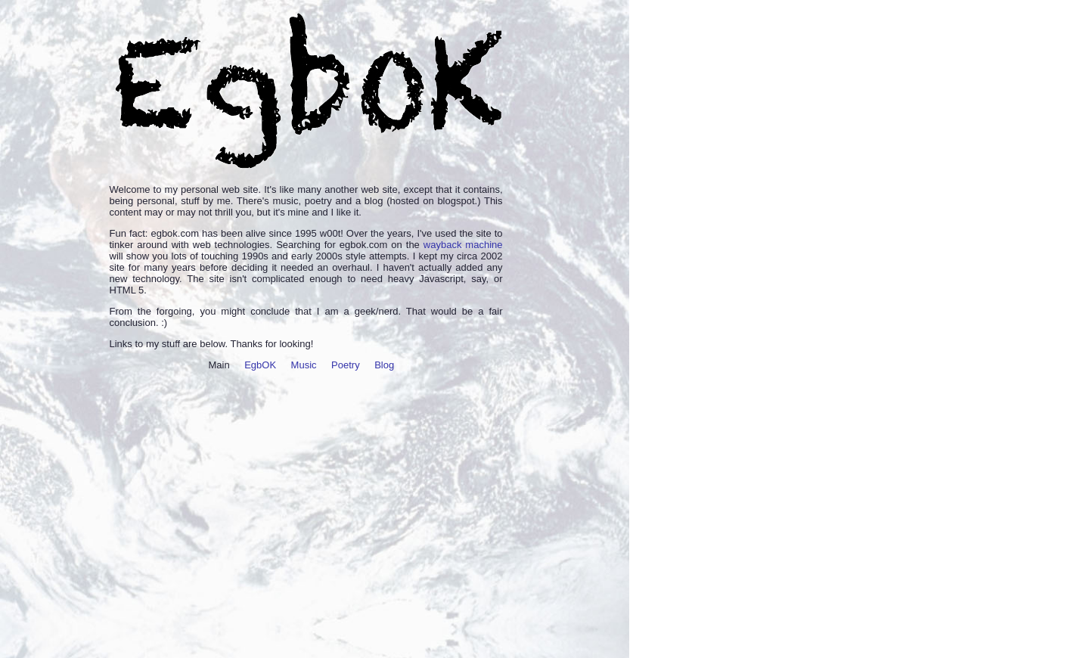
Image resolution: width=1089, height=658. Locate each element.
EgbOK (260, 365)
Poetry (345, 365)
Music (304, 365)
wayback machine (463, 244)
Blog (384, 365)
